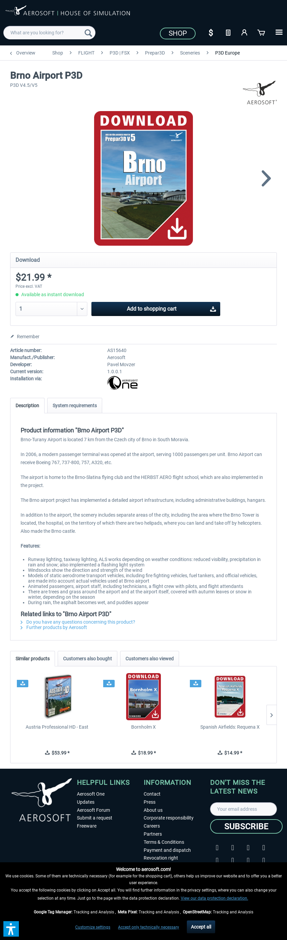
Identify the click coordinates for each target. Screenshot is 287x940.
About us (153, 810)
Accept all (201, 927)
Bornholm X (143, 727)
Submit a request (94, 818)
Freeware (86, 826)
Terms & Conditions (164, 842)
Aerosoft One (91, 794)
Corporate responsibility (169, 818)
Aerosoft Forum (93, 810)
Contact (152, 794)
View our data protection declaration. (214, 898)
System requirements (75, 405)
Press (149, 802)
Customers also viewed (149, 658)
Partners (153, 834)
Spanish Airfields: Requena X (230, 727)
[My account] (245, 32)
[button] (11, 929)
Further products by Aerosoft (54, 627)
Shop (178, 33)
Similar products (33, 658)
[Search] (88, 32)
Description (27, 405)
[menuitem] (49, 32)
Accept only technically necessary (148, 927)
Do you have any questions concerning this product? (78, 622)
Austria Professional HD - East (57, 727)
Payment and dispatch (167, 850)
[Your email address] (243, 809)
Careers (152, 826)
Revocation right (161, 858)
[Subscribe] (246, 826)
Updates (85, 802)
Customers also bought (87, 658)
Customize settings (92, 927)
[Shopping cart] (261, 32)
